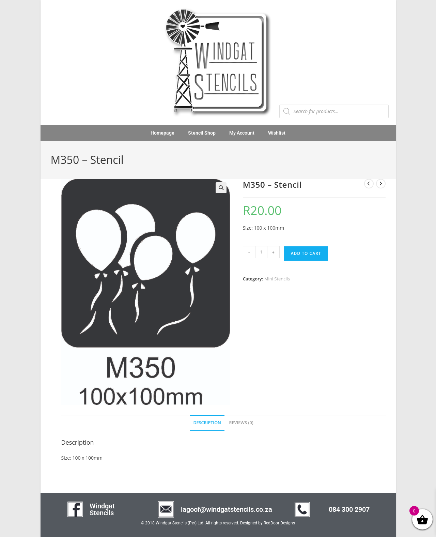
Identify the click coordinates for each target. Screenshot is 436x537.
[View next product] (381, 183)
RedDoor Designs (279, 523)
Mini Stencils (277, 279)
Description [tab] (207, 423)
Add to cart (306, 253)
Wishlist (276, 133)
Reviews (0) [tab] (241, 423)
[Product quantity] (261, 252)
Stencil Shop (202, 133)
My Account (241, 133)
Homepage (162, 133)
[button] (221, 187)
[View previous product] (369, 183)
